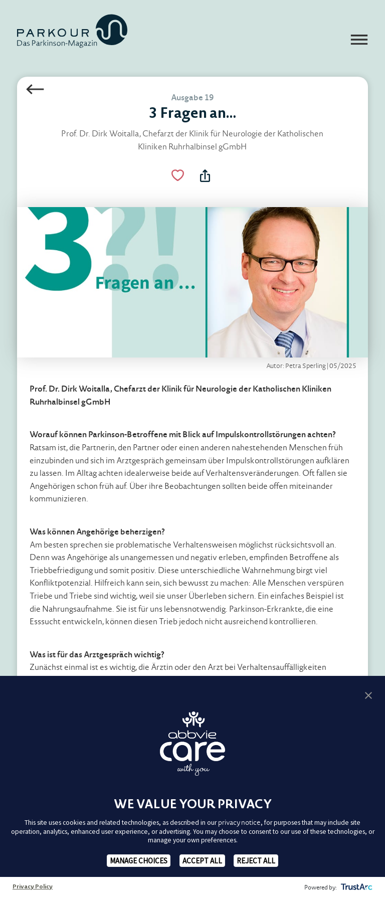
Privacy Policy (33, 887)
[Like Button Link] (177, 175)
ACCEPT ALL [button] (202, 860)
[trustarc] (355, 887)
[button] (368, 694)
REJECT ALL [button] (256, 860)
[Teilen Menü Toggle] (205, 175)
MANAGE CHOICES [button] (138, 860)
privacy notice (239, 822)
